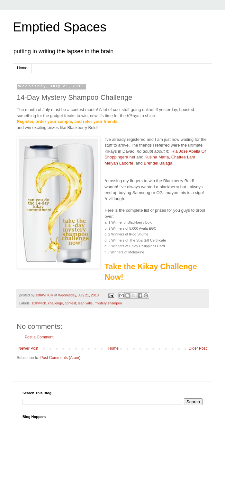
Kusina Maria (156, 157)
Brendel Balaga (158, 163)
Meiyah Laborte (118, 163)
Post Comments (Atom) (60, 357)
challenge (55, 303)
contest (70, 303)
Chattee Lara (183, 157)
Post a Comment (39, 337)
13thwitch (39, 303)
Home (22, 68)
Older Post (197, 348)
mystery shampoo (108, 303)
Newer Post (28, 348)
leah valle (85, 303)
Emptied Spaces (59, 27)
